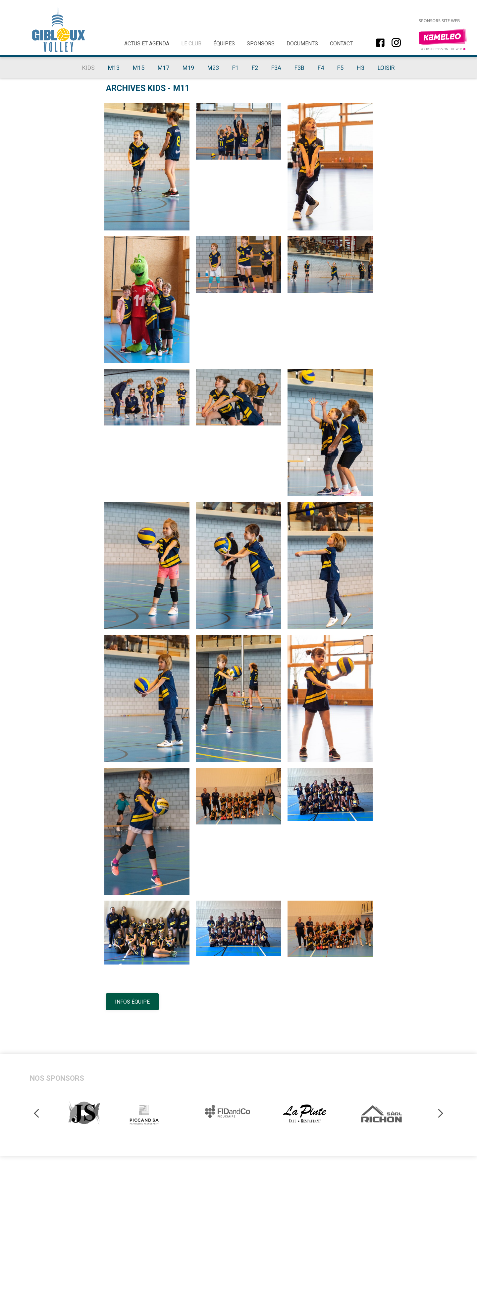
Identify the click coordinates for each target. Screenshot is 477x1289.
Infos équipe (132, 1002)
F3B (299, 67)
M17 (163, 67)
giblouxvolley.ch (59, 29)
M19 (188, 67)
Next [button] (439, 1112)
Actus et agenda (146, 43)
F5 (340, 67)
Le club (191, 43)
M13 (114, 67)
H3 (360, 67)
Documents (302, 43)
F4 (321, 67)
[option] (84, 1112)
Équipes (224, 43)
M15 (138, 67)
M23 (213, 67)
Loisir (386, 67)
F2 (255, 67)
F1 (235, 67)
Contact (341, 43)
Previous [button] (38, 1112)
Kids (88, 67)
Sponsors (261, 43)
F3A (276, 67)
